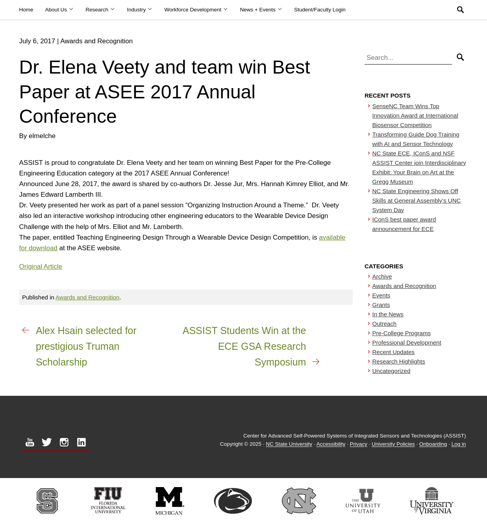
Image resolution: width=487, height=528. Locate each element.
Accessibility (331, 444)
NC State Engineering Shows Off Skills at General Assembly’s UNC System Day (416, 200)
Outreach (384, 323)
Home (26, 10)
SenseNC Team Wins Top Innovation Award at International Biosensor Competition (415, 115)
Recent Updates (393, 352)
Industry (139, 10)
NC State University (289, 444)
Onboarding (433, 444)
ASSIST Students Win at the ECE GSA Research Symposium (244, 346)
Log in (459, 444)
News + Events (261, 10)
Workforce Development (196, 10)
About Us (59, 10)
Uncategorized (391, 370)
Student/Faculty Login (320, 10)
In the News (388, 314)
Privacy (358, 444)
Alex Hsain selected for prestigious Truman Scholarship (86, 346)
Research (100, 10)
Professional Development (406, 342)
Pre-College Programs (401, 333)
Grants (381, 304)
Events (381, 295)
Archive (382, 276)
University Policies (393, 444)
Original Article (41, 266)
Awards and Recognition (87, 297)
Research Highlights (398, 361)
